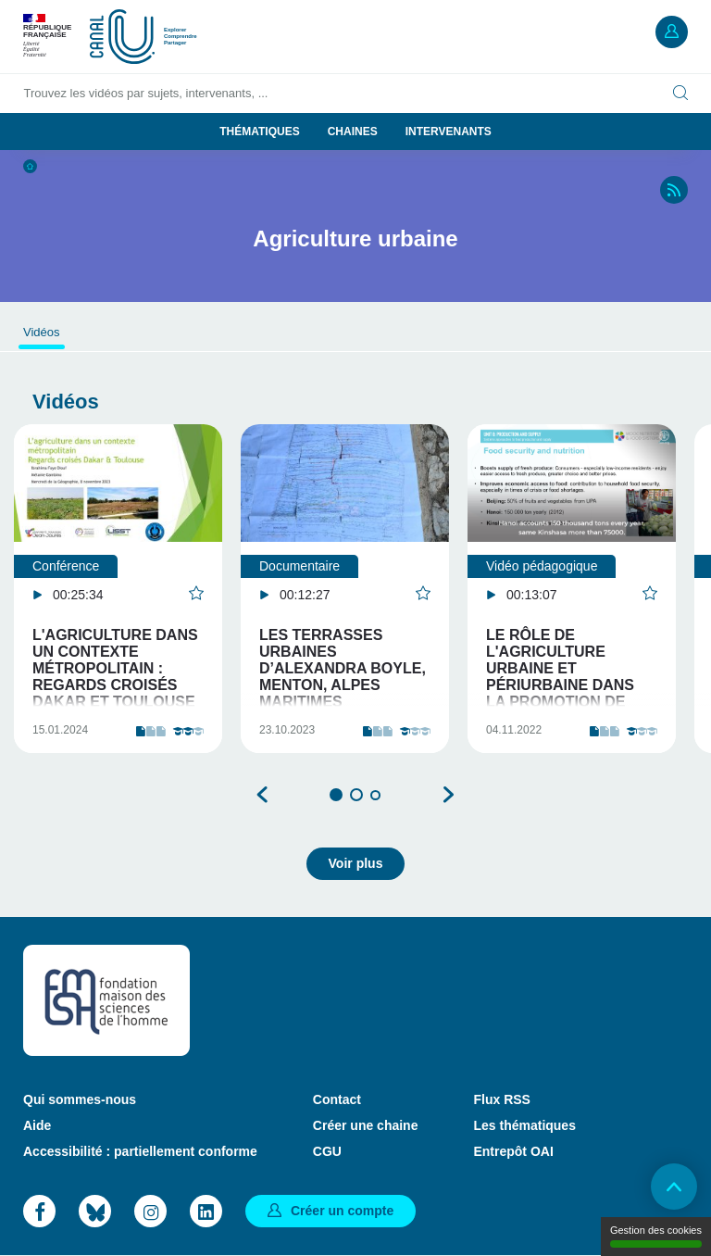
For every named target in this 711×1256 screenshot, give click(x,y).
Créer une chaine (365, 1125)
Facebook (39, 1211)
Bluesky (95, 1211)
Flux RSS (501, 1099)
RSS (674, 190)
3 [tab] (375, 795)
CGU (327, 1151)
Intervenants (448, 131)
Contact (337, 1099)
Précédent (262, 794)
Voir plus (356, 863)
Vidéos (41, 332)
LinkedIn (206, 1211)
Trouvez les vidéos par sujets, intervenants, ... (146, 93)
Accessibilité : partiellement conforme (140, 1151)
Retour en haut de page (674, 1186)
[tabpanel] (118, 588)
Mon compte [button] (671, 32)
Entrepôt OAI (513, 1151)
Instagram (150, 1211)
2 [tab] (356, 794)
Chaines (353, 131)
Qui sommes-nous (79, 1099)
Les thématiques (524, 1125)
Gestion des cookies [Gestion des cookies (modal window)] (656, 1236)
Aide (37, 1125)
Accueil (30, 166)
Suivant (448, 794)
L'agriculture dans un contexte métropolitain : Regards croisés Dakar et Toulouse (115, 668)
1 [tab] (336, 794)
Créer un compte (342, 1210)
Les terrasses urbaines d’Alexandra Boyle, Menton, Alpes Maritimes (342, 668)
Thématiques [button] (259, 131)
